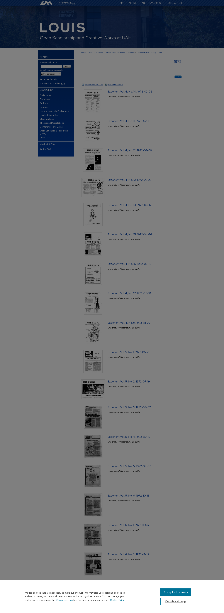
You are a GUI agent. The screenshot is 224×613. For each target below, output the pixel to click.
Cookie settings (64, 600)
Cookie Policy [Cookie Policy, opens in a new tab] (117, 600)
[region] (112, 596)
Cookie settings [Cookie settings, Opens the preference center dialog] (175, 601)
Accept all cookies (176, 592)
